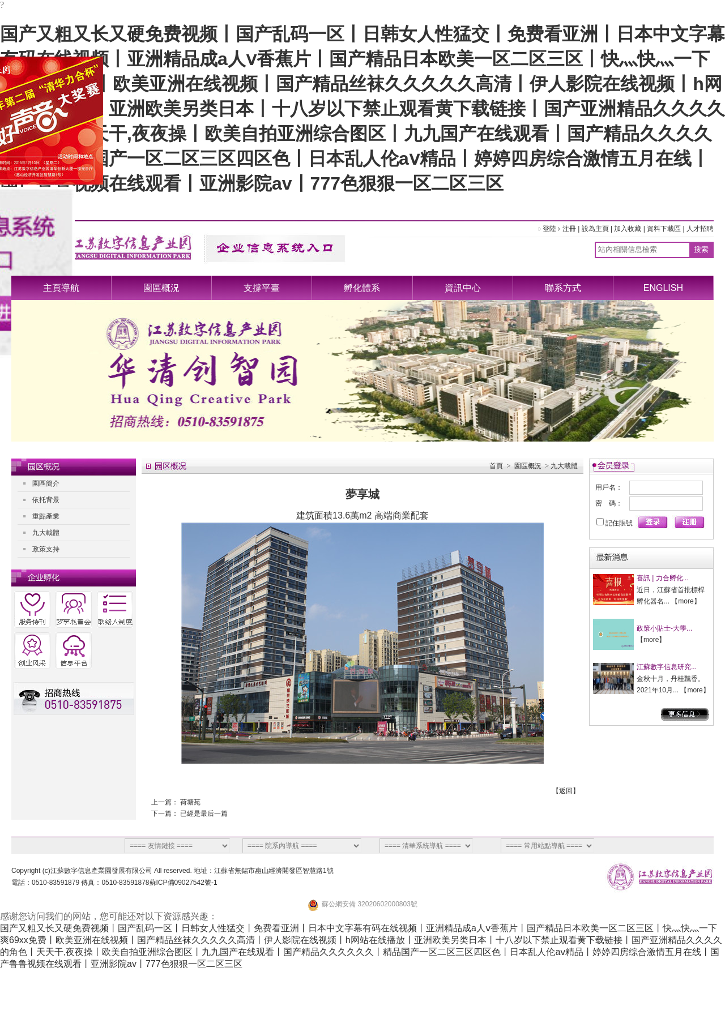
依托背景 (45, 500)
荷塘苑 (190, 802)
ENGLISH (663, 288)
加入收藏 (627, 229)
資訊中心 (463, 288)
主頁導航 (61, 288)
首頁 (496, 466)
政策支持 (45, 549)
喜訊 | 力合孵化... (663, 578)
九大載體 (45, 533)
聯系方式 (563, 288)
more (685, 601)
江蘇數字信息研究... (667, 667)
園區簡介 (45, 483)
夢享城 (362, 494)
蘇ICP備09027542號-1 (184, 883)
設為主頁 (595, 229)
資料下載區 (664, 229)
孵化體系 (362, 288)
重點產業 (45, 516)
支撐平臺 (262, 288)
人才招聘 (700, 229)
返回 (566, 791)
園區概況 (161, 288)
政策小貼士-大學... (664, 628)
